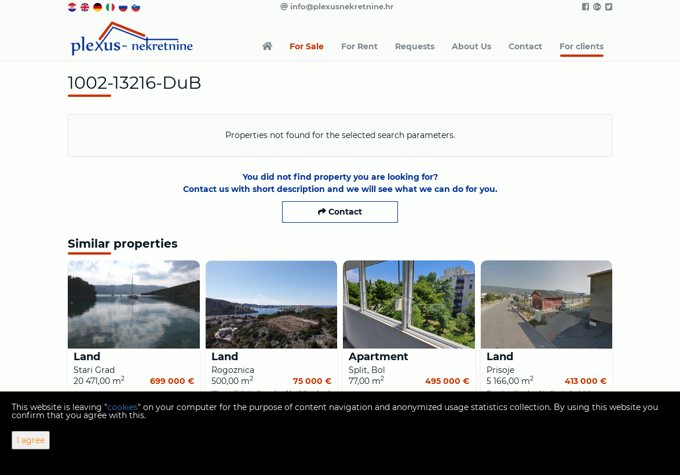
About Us (471, 46)
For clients (582, 46)
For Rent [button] (359, 46)
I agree (31, 440)
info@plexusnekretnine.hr (337, 6)
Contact (525, 46)
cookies (122, 407)
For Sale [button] (307, 46)
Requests (414, 46)
